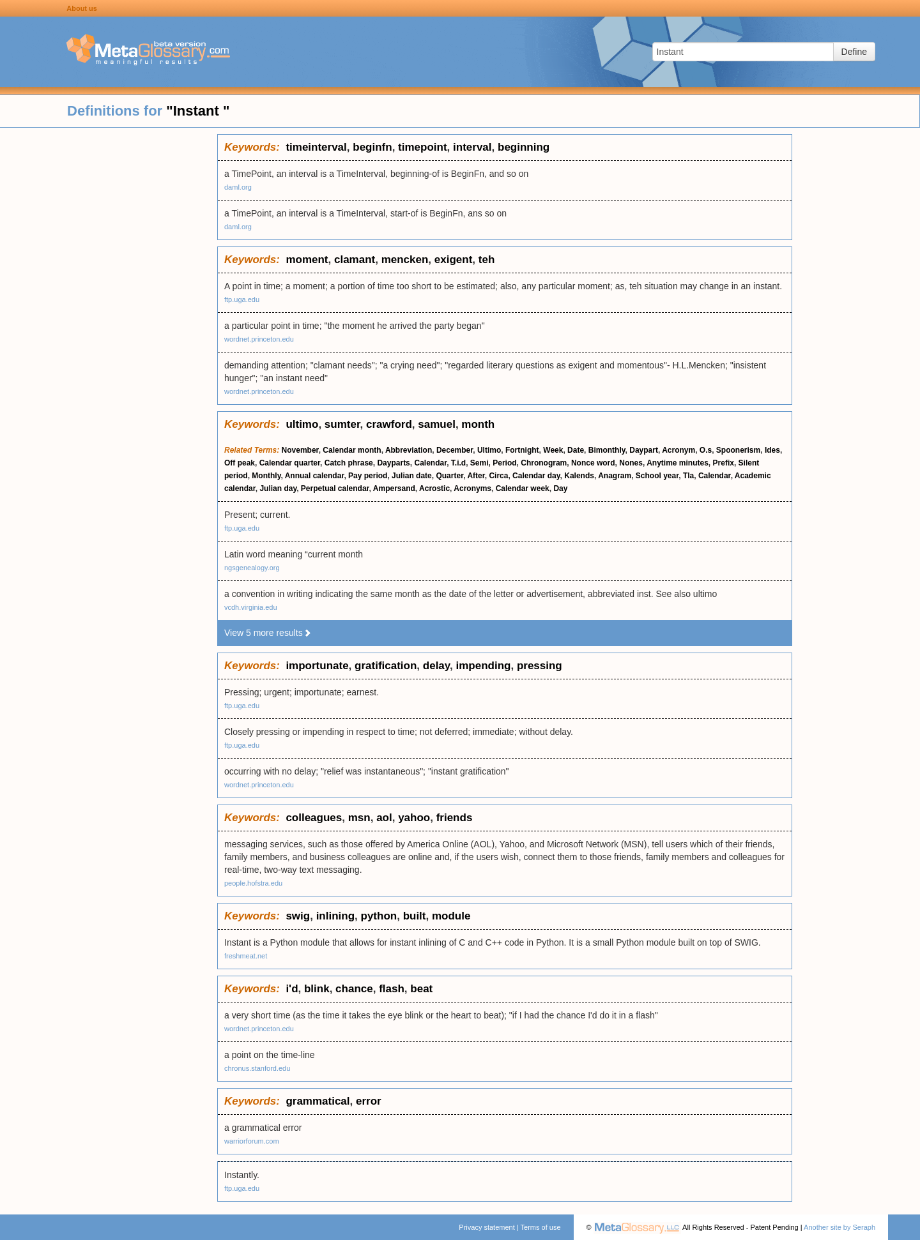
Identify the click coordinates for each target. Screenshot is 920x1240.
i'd (292, 989)
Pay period (367, 475)
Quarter (449, 475)
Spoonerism (738, 450)
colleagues (314, 818)
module (451, 916)
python (379, 916)
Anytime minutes (678, 462)
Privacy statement (486, 1227)
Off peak (239, 462)
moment (307, 259)
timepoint (422, 147)
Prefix (723, 462)
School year (657, 475)
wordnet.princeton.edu (259, 339)
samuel (437, 424)
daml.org (238, 187)
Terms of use (541, 1227)
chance (354, 989)
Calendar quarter (289, 462)
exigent (453, 259)
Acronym (678, 450)
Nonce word (593, 462)
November (300, 450)
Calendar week (522, 488)
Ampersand (394, 488)
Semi (479, 462)
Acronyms (472, 488)
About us (81, 8)
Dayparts (393, 462)
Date (575, 450)
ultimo (302, 424)
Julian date (412, 475)
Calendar (430, 462)
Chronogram (544, 462)
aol (384, 818)
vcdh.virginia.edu (250, 607)
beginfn (372, 147)
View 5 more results (268, 633)
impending (483, 666)
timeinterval (316, 147)
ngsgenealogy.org (252, 567)
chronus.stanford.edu (257, 1068)
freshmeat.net (245, 956)
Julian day (277, 488)
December (454, 450)
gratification (386, 666)
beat (421, 989)
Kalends (579, 475)
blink (317, 989)
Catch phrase (349, 462)
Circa (498, 475)
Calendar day (536, 475)
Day (560, 488)
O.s (706, 450)
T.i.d (458, 462)
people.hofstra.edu (253, 883)
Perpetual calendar (335, 488)
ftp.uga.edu (241, 299)
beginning (523, 147)
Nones (631, 462)
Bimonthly (606, 450)
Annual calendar (314, 475)
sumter (342, 424)
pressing (539, 666)
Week (553, 450)
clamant (354, 259)
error (368, 1101)
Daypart (643, 450)
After (475, 475)
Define (854, 52)
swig (298, 916)
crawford (389, 424)
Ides (772, 450)
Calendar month (352, 450)
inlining (335, 916)
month (477, 424)
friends (454, 818)
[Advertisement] (108, 325)
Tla (688, 475)
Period (504, 462)
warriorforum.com (251, 1141)
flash (391, 989)
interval (472, 147)
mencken (405, 259)
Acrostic (434, 488)
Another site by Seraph (839, 1227)
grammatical (317, 1101)
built (414, 916)
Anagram (614, 475)
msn (359, 818)
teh (487, 259)
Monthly (266, 475)
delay (436, 666)
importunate (317, 666)
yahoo (414, 818)
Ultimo (489, 450)
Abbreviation (408, 450)
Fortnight (522, 450)
